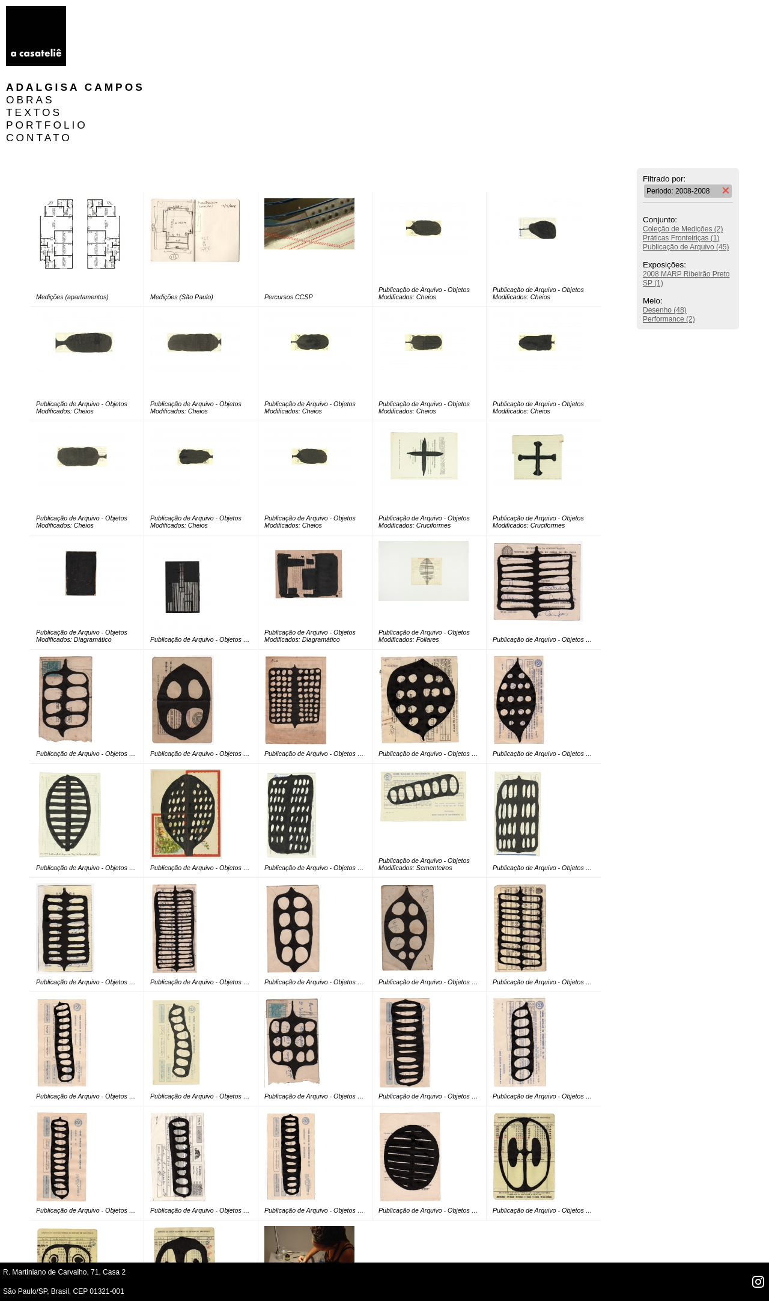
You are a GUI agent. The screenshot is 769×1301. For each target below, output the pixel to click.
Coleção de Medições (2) (683, 154)
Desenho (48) (665, 235)
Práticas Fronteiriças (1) (681, 163)
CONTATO (111, 62)
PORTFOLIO (119, 50)
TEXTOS (106, 37)
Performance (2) (669, 244)
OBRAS (102, 25)
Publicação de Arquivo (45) (686, 172)
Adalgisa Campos (147, 12)
